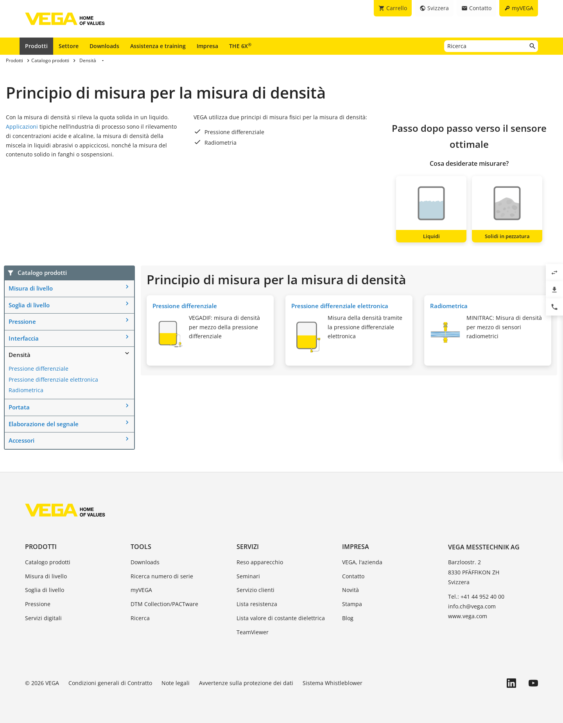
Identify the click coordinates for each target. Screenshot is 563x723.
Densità (19, 355)
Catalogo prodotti (47, 562)
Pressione (22, 321)
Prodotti (36, 46)
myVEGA (141, 590)
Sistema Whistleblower (332, 683)
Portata (19, 407)
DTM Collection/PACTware (164, 604)
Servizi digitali (43, 618)
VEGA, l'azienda (362, 562)
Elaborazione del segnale (44, 424)
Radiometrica (26, 390)
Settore (69, 46)
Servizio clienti (255, 590)
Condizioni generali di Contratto (110, 683)
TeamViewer (253, 632)
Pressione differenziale (38, 368)
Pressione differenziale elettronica (53, 379)
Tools (141, 546)
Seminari (248, 576)
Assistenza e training (158, 46)
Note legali (175, 683)
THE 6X (240, 46)
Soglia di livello (29, 305)
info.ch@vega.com (472, 606)
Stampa (352, 604)
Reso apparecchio (260, 562)
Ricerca (140, 618)
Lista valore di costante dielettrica (281, 618)
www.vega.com (467, 616)
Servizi (248, 546)
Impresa (207, 46)
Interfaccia (24, 338)
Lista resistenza (257, 604)
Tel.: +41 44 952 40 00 (476, 596)
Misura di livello (31, 288)
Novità (350, 590)
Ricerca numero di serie (162, 576)
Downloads (104, 46)
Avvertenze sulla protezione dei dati (246, 683)
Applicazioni (22, 126)
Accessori (21, 440)
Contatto (353, 576)
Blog (347, 618)
